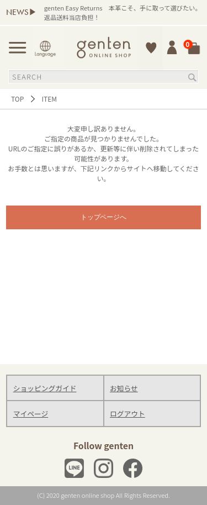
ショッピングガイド (45, 388)
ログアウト (127, 413)
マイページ (30, 413)
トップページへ (104, 217)
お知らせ (124, 388)
